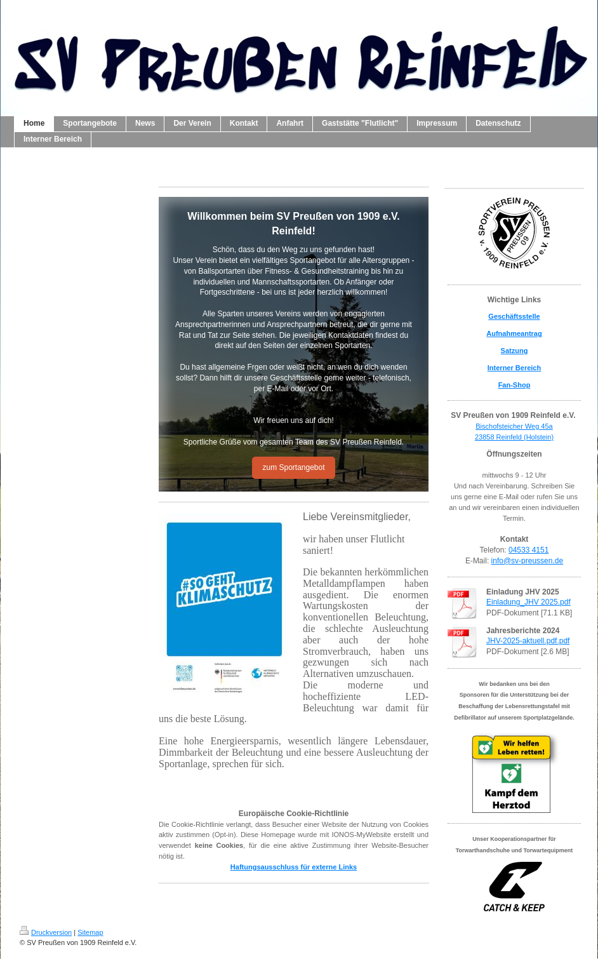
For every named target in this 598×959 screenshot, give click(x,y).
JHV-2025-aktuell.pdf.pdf (527, 640)
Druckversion (46, 932)
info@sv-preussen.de (527, 560)
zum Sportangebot (293, 467)
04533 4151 (528, 550)
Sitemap (90, 932)
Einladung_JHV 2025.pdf (528, 602)
